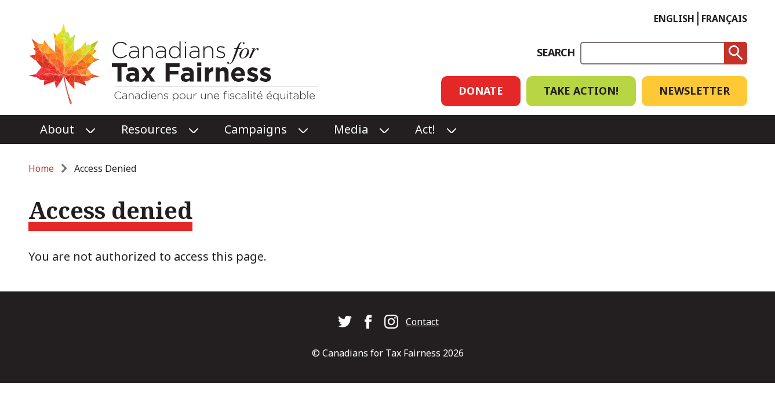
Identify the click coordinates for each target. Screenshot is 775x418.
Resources (149, 129)
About (57, 129)
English (674, 18)
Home (41, 168)
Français (724, 18)
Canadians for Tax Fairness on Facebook (368, 322)
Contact (422, 321)
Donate (481, 91)
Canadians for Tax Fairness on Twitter (345, 322)
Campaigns (255, 129)
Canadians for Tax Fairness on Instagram (391, 322)
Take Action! (581, 91)
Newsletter (694, 91)
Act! (425, 129)
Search (555, 52)
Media (351, 129)
